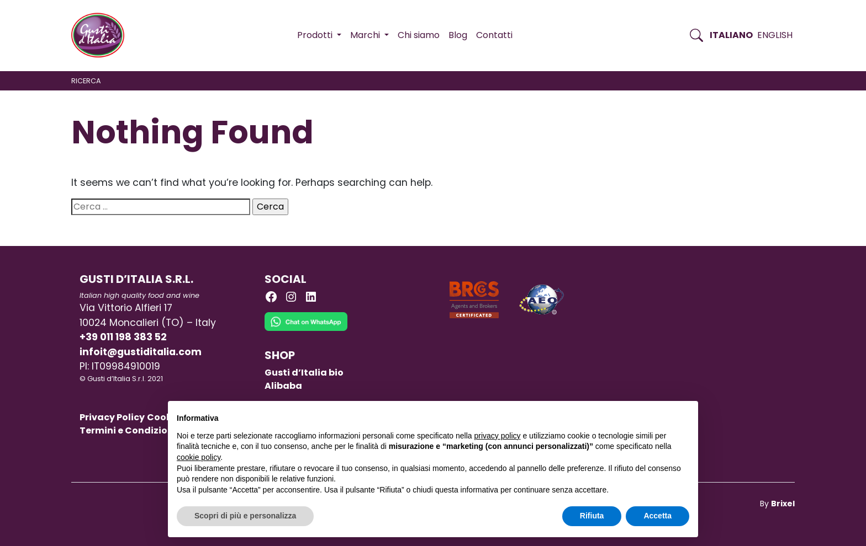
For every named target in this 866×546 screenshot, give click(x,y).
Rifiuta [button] (592, 515)
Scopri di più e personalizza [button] (245, 515)
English (775, 35)
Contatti (494, 35)
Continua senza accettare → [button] (638, 415)
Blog (457, 35)
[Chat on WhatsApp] (306, 330)
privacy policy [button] (497, 435)
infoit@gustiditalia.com (141, 351)
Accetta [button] (657, 515)
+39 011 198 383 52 (123, 337)
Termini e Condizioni (128, 430)
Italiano (731, 35)
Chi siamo (419, 35)
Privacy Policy (112, 417)
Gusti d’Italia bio (304, 372)
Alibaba (283, 385)
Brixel (783, 503)
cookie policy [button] (198, 457)
